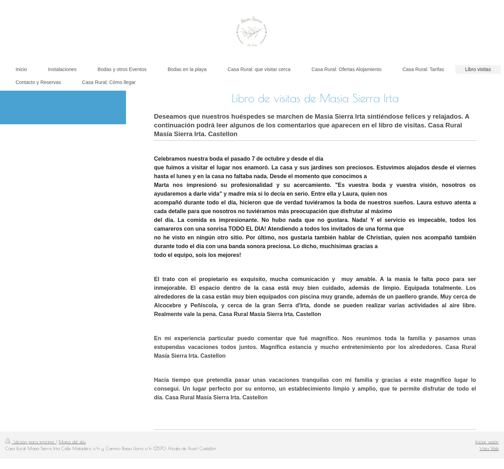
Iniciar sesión (487, 441)
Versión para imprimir (30, 441)
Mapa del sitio (72, 441)
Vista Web (489, 448)
